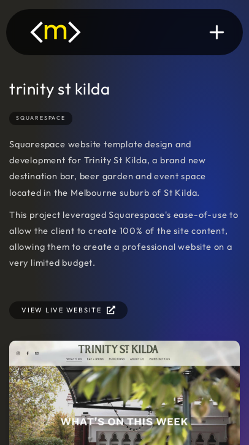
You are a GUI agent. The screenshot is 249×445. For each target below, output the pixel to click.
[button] (217, 32)
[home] (55, 32)
